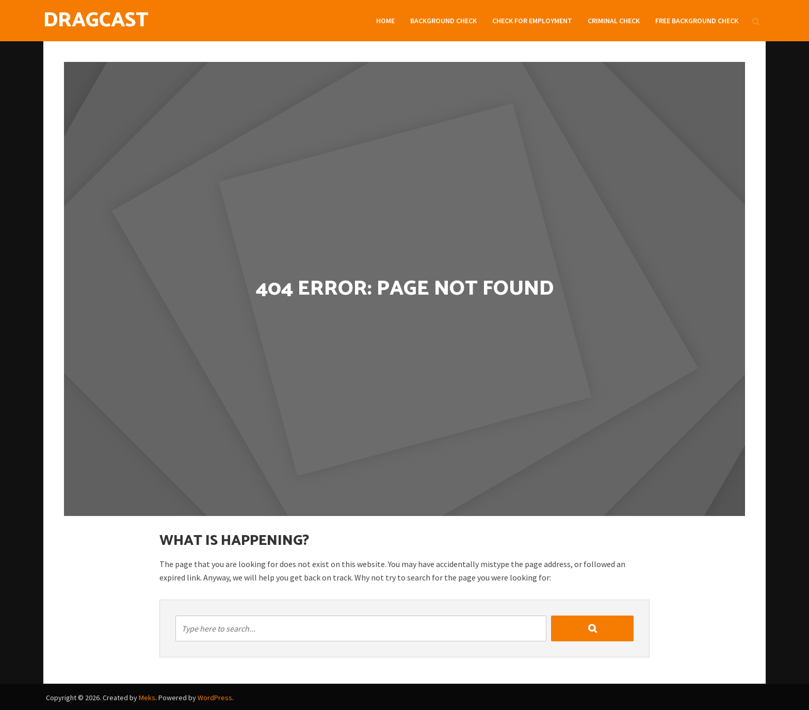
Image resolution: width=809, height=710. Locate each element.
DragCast (96, 21)
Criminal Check (614, 20)
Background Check (443, 20)
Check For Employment (532, 20)
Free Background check (696, 20)
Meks (147, 697)
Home (385, 20)
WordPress (215, 697)
